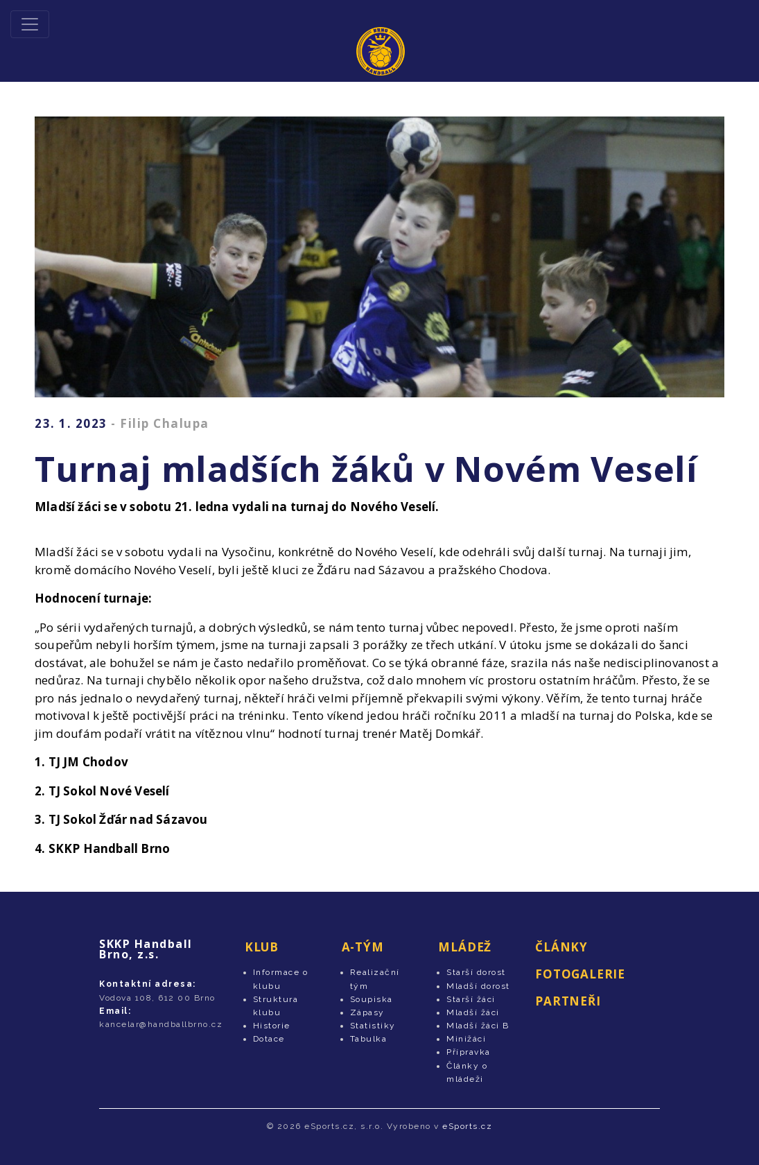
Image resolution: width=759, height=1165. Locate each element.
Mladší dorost (478, 986)
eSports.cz (467, 1126)
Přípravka (468, 1052)
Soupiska (371, 999)
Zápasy (367, 1012)
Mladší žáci (473, 1012)
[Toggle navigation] (29, 24)
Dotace (269, 1039)
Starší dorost (476, 972)
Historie (271, 1025)
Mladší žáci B (477, 1025)
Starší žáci (471, 999)
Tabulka (368, 1039)
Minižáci (466, 1039)
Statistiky (373, 1025)
